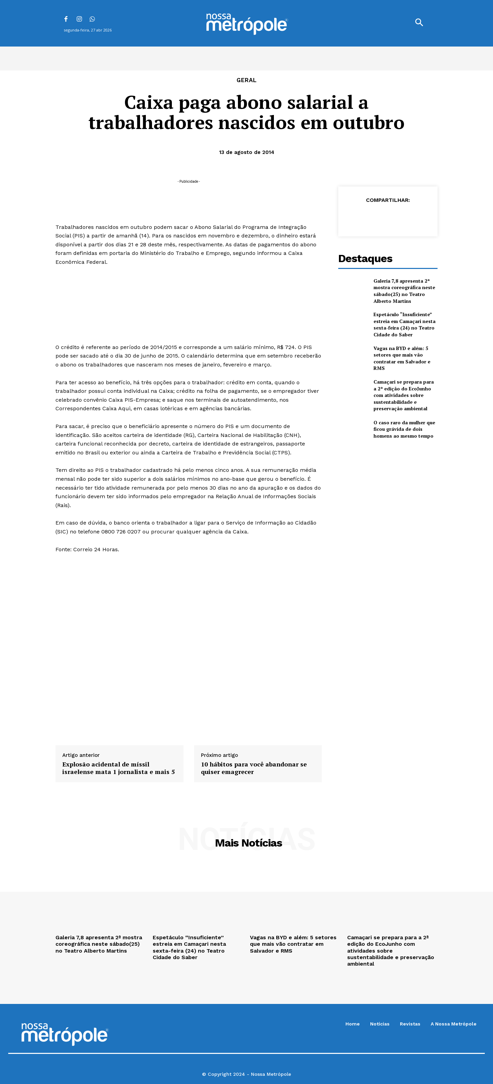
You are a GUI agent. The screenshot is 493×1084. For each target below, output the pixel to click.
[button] (419, 23)
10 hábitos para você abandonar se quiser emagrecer (254, 768)
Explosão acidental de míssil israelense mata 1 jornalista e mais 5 (118, 768)
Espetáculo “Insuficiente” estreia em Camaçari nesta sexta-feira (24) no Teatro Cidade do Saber (404, 324)
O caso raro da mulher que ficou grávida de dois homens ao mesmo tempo (404, 429)
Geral (247, 80)
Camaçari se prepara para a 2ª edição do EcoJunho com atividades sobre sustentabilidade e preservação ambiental (404, 395)
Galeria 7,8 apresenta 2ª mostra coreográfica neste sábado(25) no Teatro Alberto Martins (404, 291)
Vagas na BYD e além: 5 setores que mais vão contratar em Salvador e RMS (402, 358)
